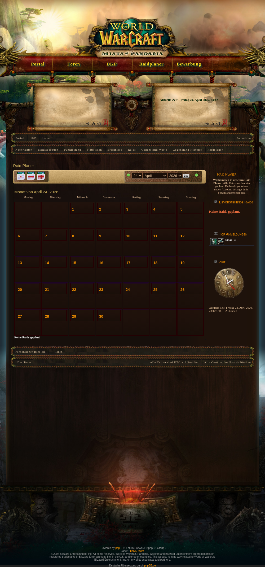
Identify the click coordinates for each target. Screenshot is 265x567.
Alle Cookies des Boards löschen (227, 362)
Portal (19, 137)
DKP (32, 137)
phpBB (119, 548)
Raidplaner (215, 149)
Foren (46, 137)
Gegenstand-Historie (187, 149)
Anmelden (244, 137)
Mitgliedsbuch (48, 149)
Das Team (23, 362)
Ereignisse (115, 149)
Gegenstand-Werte (154, 149)
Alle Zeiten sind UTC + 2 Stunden (174, 362)
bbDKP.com (137, 550)
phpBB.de (150, 565)
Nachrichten (24, 149)
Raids (132, 149)
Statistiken (94, 149)
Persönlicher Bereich (30, 351)
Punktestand (72, 149)
